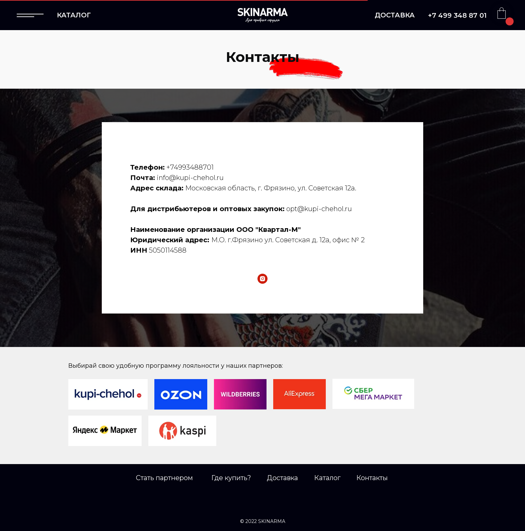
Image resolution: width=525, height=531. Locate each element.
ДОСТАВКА (395, 15)
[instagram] (262, 279)
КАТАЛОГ (74, 15)
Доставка (282, 478)
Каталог (327, 478)
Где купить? (231, 478)
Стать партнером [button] (164, 478)
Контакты (372, 478)
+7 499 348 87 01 (457, 15)
